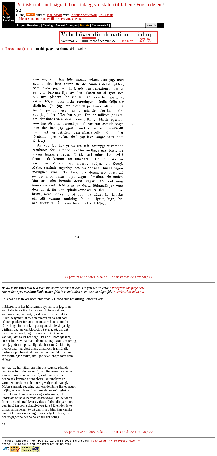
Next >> (80, 19)
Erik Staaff (106, 15)
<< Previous (64, 19)
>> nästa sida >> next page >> (132, 277)
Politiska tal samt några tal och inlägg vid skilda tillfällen (74, 4)
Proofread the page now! (128, 288)
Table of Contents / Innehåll (35, 19)
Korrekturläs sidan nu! (128, 291)
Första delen (148, 4)
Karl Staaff (54, 15)
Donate (84, 25)
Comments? (100, 25)
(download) (99, 441)
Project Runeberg (28, 25)
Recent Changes (67, 25)
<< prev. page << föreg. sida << (85, 277)
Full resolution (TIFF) (17, 49)
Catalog (48, 25)
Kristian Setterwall (84, 15)
